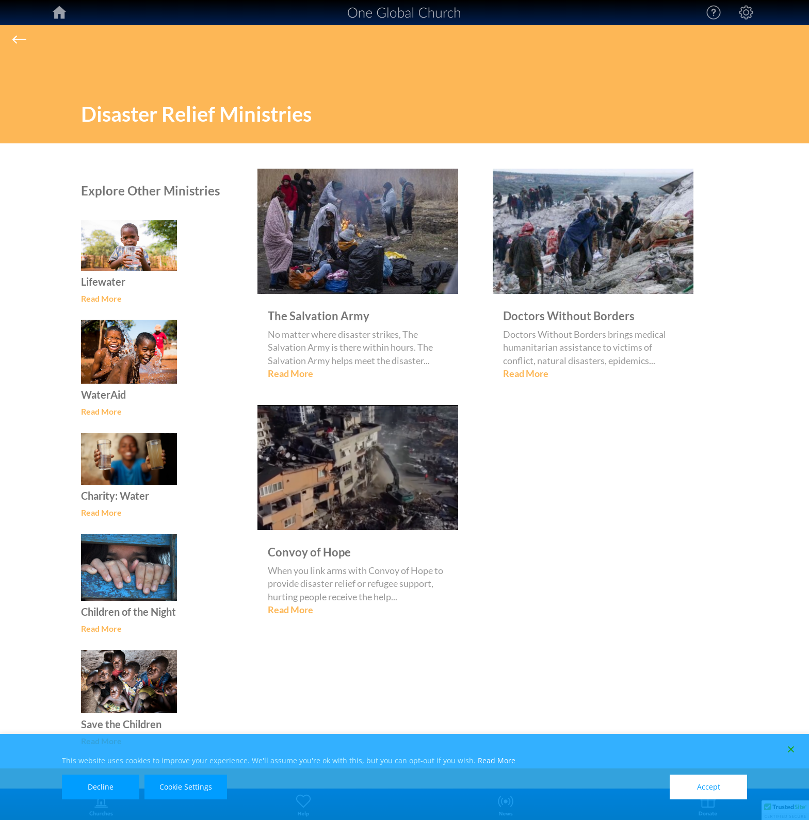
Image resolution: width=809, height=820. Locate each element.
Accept (708, 787)
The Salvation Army (318, 316)
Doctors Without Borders (569, 316)
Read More (101, 298)
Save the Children (121, 724)
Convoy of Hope (309, 552)
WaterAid (103, 394)
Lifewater (103, 281)
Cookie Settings (185, 787)
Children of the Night (128, 611)
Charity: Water (115, 495)
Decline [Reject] (101, 787)
